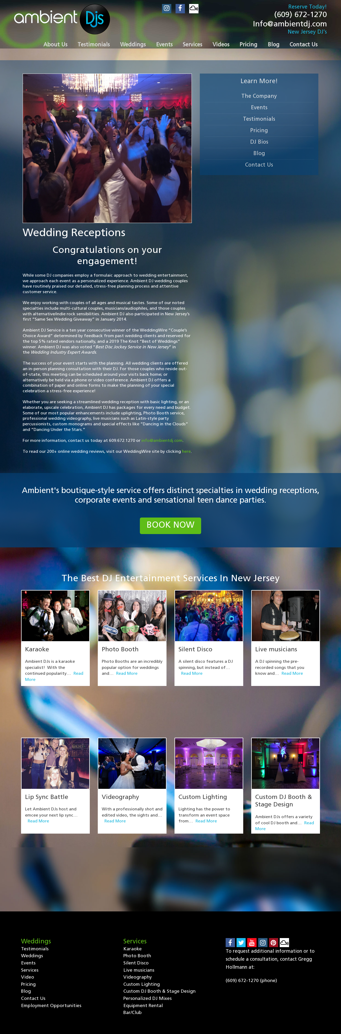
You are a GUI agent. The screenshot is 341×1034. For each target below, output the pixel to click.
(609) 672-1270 (299, 15)
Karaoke (37, 651)
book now (171, 527)
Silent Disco (195, 651)
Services (29, 906)
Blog (259, 155)
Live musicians (276, 651)
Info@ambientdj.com (288, 25)
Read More (126, 675)
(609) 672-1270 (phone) (251, 916)
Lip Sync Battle (47, 766)
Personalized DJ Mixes (147, 935)
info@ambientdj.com (162, 442)
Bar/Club (132, 949)
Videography (121, 766)
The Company (259, 97)
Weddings (32, 892)
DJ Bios (259, 143)
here (186, 453)
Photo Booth (121, 651)
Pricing (259, 132)
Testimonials (259, 120)
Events (259, 109)
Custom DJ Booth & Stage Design (159, 928)
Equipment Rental (143, 942)
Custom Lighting (203, 766)
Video (27, 913)
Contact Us (259, 166)
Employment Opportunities (51, 942)
